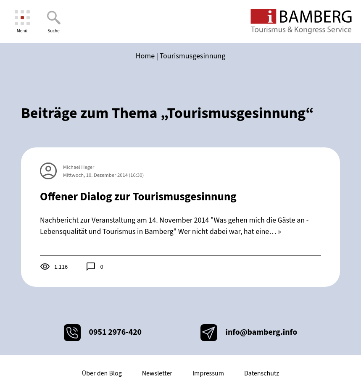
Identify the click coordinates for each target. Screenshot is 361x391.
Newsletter (157, 373)
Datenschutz (261, 373)
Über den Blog (102, 373)
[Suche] (53, 21)
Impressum (208, 373)
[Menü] (22, 21)
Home (145, 56)
